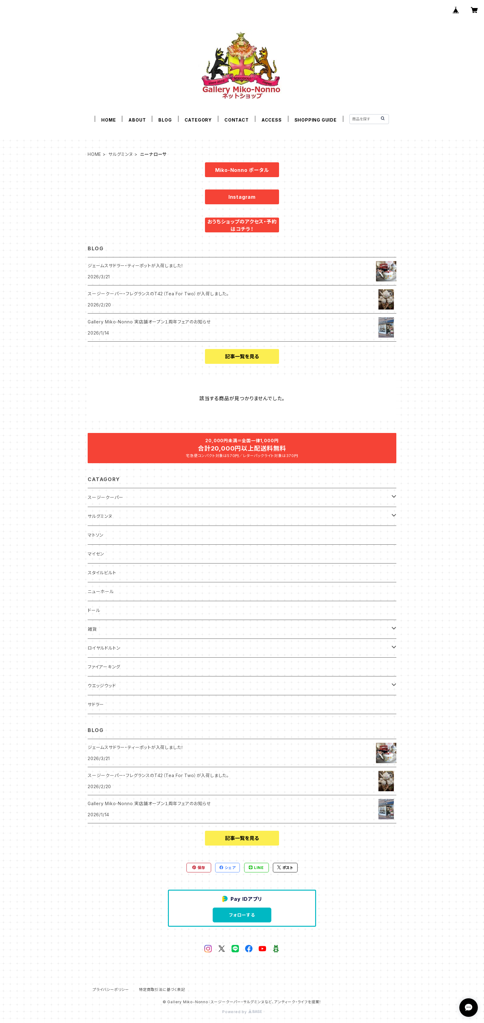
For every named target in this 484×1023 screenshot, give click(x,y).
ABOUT (137, 120)
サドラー (96, 704)
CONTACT (236, 120)
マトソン (95, 535)
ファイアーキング (104, 666)
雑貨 (92, 629)
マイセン (96, 553)
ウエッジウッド (102, 685)
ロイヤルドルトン (104, 648)
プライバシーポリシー (111, 989)
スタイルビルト (102, 572)
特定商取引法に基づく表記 (162, 989)
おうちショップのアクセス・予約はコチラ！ (242, 225)
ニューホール (101, 591)
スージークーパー (105, 497)
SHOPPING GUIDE (315, 120)
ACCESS (271, 120)
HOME (108, 120)
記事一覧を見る (242, 356)
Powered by (242, 1011)
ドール (94, 610)
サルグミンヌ (120, 154)
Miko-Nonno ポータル (242, 170)
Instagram (242, 197)
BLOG (165, 120)
